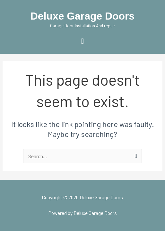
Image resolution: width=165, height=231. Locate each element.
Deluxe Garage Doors (82, 16)
